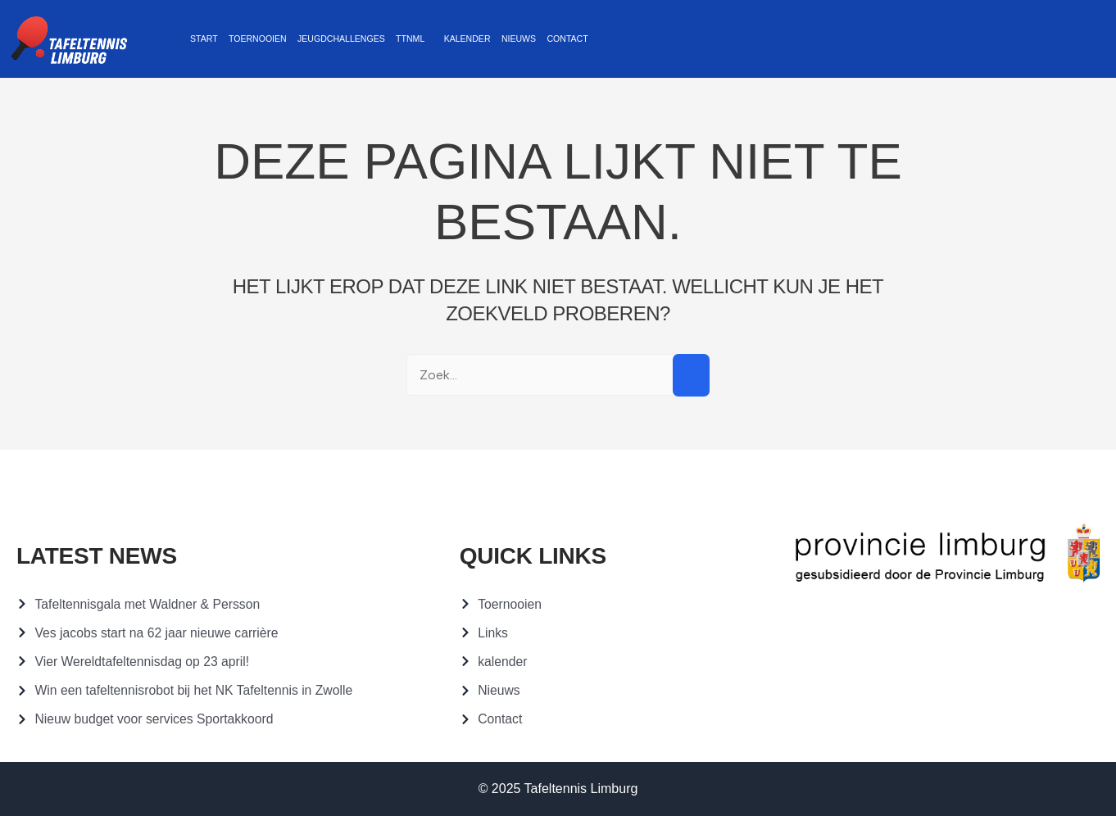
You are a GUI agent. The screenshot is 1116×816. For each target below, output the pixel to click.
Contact (534, 38)
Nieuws (490, 38)
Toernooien (250, 38)
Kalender (443, 38)
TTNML (390, 38)
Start (201, 38)
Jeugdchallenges (327, 38)
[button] (394, 39)
